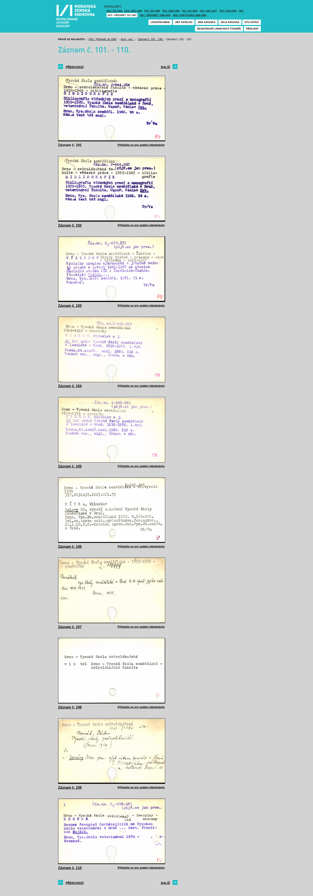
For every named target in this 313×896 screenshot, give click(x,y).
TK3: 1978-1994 (228, 11)
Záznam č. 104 (70, 386)
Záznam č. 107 (70, 627)
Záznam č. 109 (70, 787)
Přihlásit (252, 28)
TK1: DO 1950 (190, 11)
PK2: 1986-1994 (171, 11)
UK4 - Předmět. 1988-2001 (155, 15)
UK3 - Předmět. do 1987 (122, 15)
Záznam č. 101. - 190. (150, 39)
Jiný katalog (183, 22)
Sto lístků (252, 22)
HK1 (241, 11)
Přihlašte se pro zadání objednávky (141, 144)
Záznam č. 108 (70, 707)
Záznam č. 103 (70, 306)
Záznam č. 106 (70, 546)
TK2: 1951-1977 (208, 11)
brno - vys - (128, 39)
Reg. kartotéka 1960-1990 (189, 15)
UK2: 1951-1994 (133, 11)
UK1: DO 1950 (114, 11)
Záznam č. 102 (70, 225)
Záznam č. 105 (70, 466)
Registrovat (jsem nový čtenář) (219, 28)
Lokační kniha (160, 22)
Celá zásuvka (230, 22)
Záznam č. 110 (70, 868)
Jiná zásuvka (206, 22)
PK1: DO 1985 (152, 11)
